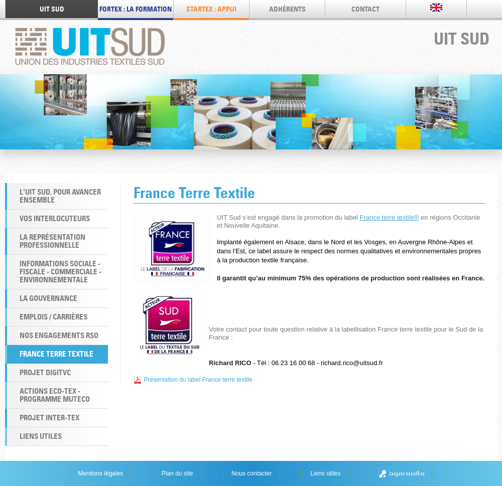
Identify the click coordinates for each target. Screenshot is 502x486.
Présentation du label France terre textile (198, 379)
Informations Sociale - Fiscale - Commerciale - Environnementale (60, 271)
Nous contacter (251, 473)
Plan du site (177, 473)
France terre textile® (389, 217)
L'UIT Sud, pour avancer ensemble (60, 196)
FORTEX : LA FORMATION (135, 9)
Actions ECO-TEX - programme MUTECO (55, 395)
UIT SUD (52, 9)
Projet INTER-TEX (49, 417)
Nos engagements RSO (59, 335)
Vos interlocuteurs (55, 218)
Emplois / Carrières (53, 316)
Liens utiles (41, 436)
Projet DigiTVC (45, 372)
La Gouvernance (48, 298)
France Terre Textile (56, 354)
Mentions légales (100, 473)
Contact (365, 9)
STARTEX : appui (211, 9)
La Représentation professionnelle (52, 241)
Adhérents (287, 9)
